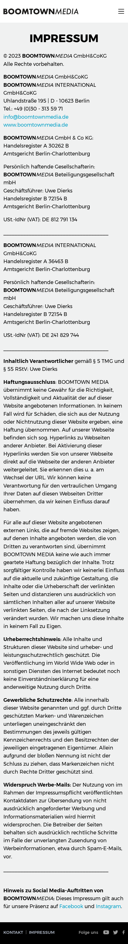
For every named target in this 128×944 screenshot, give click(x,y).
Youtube (106, 932)
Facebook (71, 906)
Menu (121, 11)
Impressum (42, 932)
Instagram (108, 906)
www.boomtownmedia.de (35, 125)
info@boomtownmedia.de (35, 117)
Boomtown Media (41, 11)
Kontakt (13, 932)
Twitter (115, 932)
